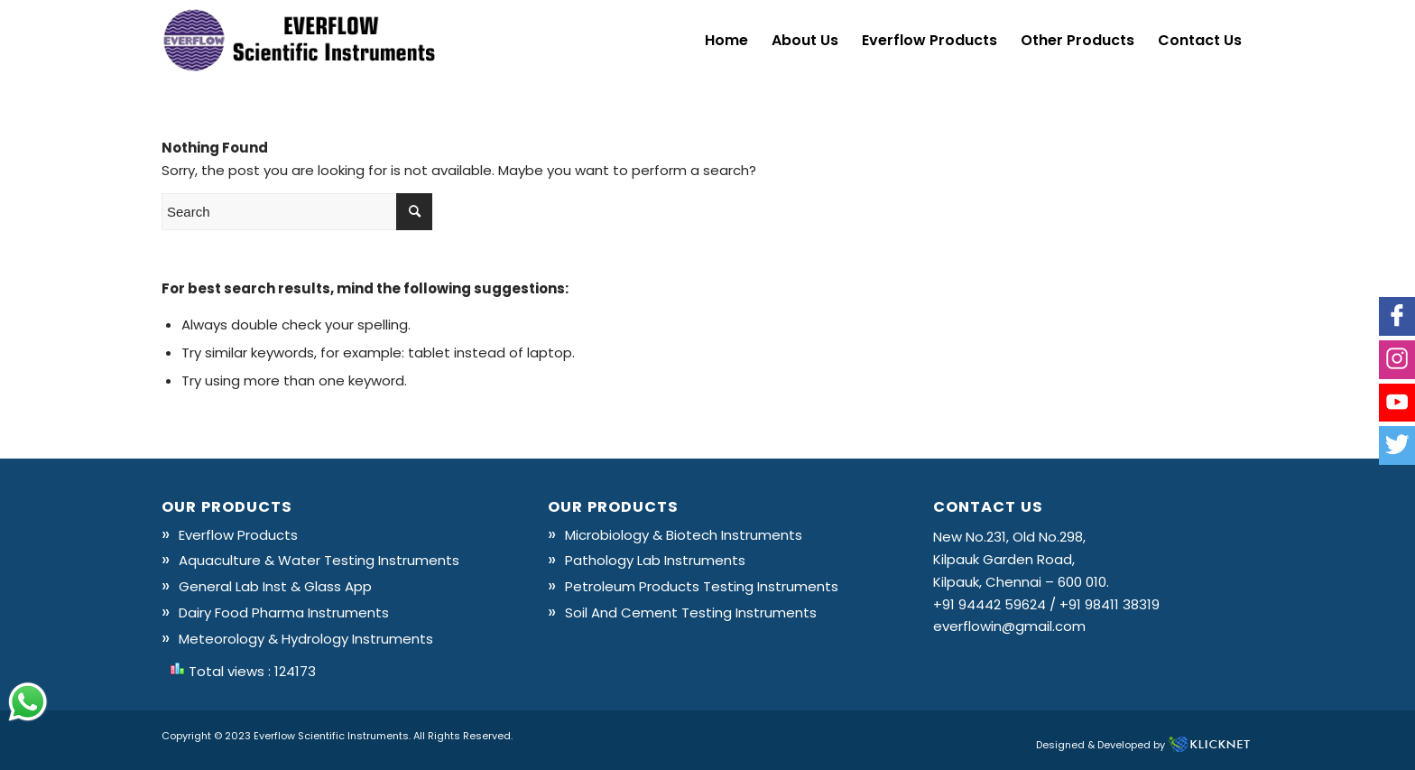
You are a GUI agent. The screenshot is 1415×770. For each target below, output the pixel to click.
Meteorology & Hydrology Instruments (306, 638)
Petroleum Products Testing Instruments (701, 586)
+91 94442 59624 (989, 604)
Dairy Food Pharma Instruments (284, 612)
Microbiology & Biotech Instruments (683, 534)
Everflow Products (238, 534)
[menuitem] (726, 40)
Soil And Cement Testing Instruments (691, 612)
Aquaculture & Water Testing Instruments (319, 560)
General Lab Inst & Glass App (275, 586)
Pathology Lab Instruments (655, 560)
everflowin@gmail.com (1009, 626)
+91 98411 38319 (1109, 604)
